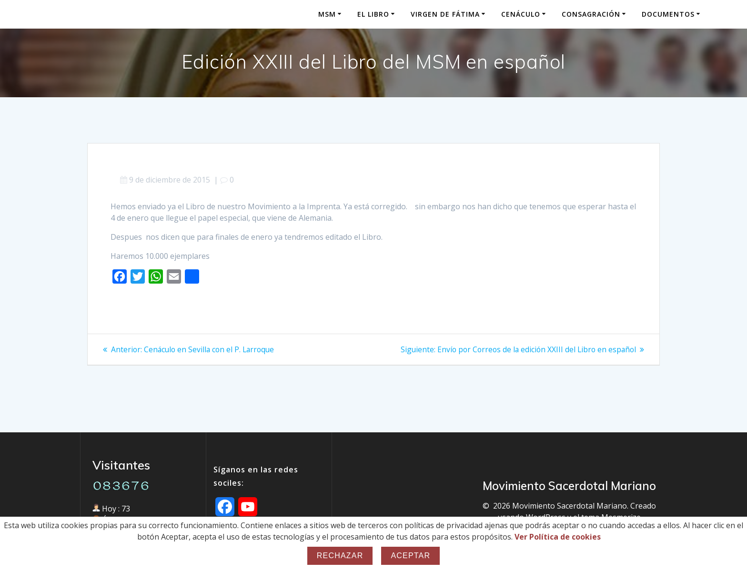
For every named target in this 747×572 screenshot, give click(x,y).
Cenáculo (520, 14)
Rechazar (340, 556)
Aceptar (410, 556)
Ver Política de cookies (558, 536)
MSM (327, 14)
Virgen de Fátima (445, 14)
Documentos (668, 14)
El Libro (373, 14)
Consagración (591, 14)
